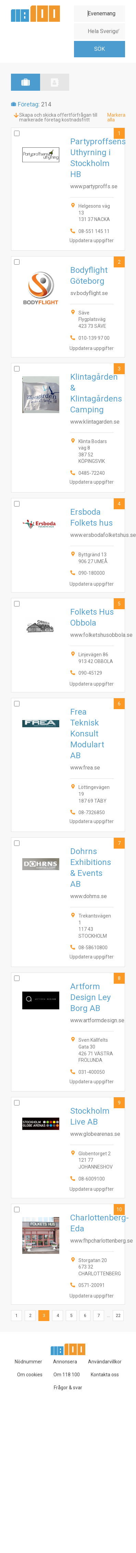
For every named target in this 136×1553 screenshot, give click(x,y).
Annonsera (65, 1361)
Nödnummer (28, 1361)
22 (118, 1315)
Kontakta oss (105, 1374)
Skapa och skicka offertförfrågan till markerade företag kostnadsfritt (58, 117)
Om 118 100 (66, 1374)
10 (119, 1209)
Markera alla (116, 117)
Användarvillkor (105, 1361)
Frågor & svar (68, 1387)
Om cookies (29, 1374)
